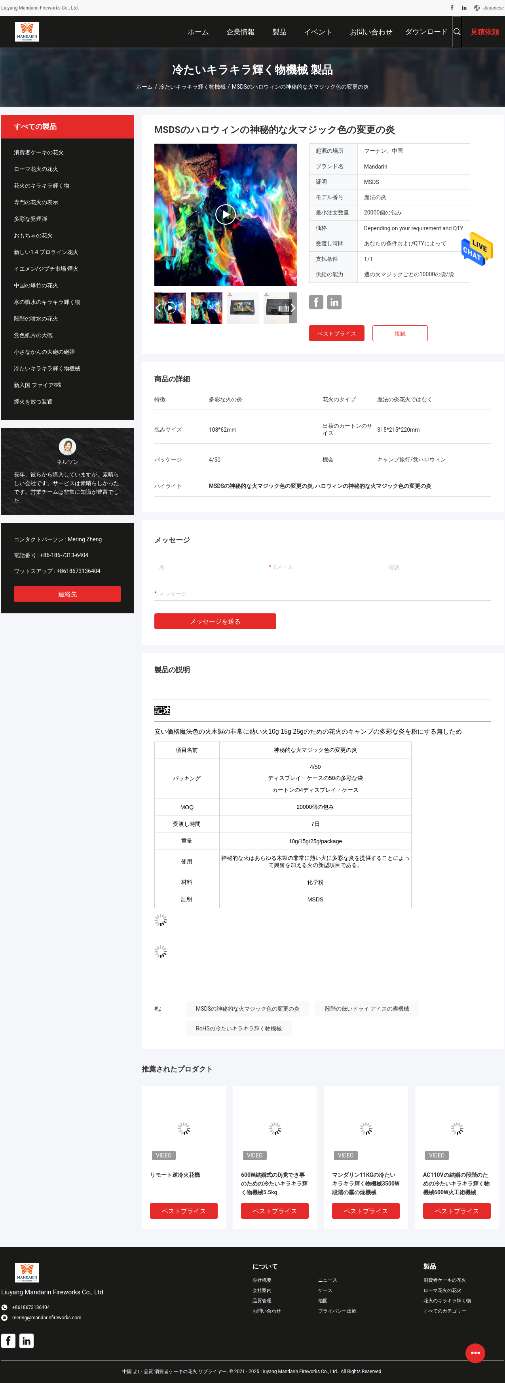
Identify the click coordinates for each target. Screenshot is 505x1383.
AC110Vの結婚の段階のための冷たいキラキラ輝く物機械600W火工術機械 (456, 1183)
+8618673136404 (78, 571)
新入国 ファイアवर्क (37, 385)
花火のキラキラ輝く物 (41, 185)
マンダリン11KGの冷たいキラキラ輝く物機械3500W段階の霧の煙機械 (365, 1183)
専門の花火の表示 (36, 202)
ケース (325, 1290)
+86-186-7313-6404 (64, 555)
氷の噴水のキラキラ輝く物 (47, 302)
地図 (323, 1300)
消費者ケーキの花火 (39, 152)
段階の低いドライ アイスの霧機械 (367, 1008)
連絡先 (67, 594)
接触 (400, 333)
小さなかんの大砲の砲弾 (44, 352)
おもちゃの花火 (33, 235)
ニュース (327, 1280)
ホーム (144, 86)
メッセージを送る (215, 621)
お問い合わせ (266, 1311)
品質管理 (261, 1300)
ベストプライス (336, 333)
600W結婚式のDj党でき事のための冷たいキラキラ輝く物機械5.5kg (274, 1183)
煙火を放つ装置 (33, 401)
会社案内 (261, 1290)
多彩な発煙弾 (30, 219)
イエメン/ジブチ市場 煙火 (46, 269)
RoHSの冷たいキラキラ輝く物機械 (239, 1028)
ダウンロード (426, 31)
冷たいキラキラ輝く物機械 (192, 86)
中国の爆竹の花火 (36, 285)
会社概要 (261, 1280)
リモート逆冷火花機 (175, 1175)
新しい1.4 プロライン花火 (46, 252)
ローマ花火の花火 (36, 169)
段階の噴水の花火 (36, 318)
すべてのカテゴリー (444, 1311)
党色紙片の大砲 (33, 335)
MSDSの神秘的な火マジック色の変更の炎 (248, 1008)
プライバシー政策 (337, 1311)
